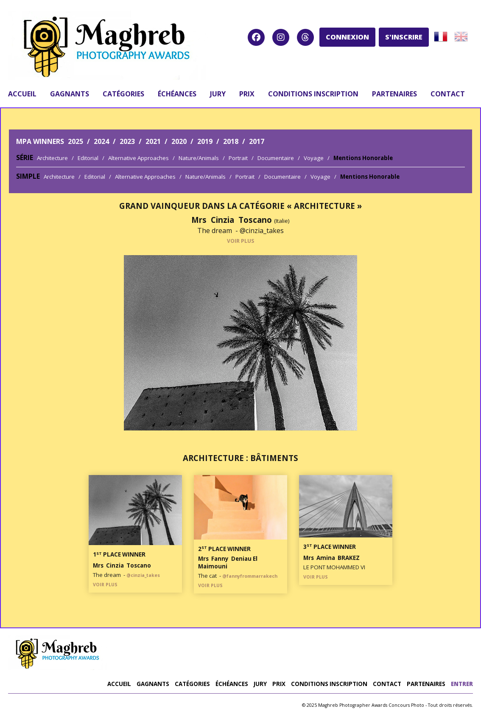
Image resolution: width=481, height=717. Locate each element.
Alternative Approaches (138, 158)
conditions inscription (313, 93)
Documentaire (275, 158)
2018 (230, 141)
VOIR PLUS (240, 241)
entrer (462, 684)
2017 (256, 141)
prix (246, 93)
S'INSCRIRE (403, 37)
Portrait (238, 158)
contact (448, 93)
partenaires (394, 93)
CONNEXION (347, 37)
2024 (101, 141)
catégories (123, 93)
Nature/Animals (199, 158)
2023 (127, 141)
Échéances (177, 93)
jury (218, 93)
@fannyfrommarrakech (249, 576)
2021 (153, 141)
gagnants (69, 93)
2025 (75, 141)
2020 (179, 141)
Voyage (314, 158)
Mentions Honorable (363, 158)
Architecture (52, 158)
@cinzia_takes (262, 230)
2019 (205, 141)
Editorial (88, 158)
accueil (22, 93)
